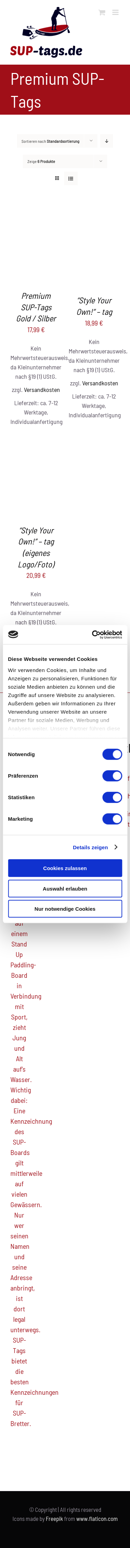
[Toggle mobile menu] (116, 12)
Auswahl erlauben (65, 888)
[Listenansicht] (71, 178)
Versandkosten (42, 389)
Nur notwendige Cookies (65, 909)
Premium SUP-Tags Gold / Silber (36, 306)
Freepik (54, 1518)
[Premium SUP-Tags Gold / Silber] (36, 211)
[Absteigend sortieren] (106, 141)
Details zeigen (90, 847)
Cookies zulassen (65, 868)
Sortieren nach (50, 141)
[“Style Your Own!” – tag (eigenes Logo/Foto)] (36, 441)
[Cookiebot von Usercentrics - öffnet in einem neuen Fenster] (92, 634)
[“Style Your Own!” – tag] (94, 211)
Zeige (41, 161)
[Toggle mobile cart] (101, 12)
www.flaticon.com (97, 1518)
